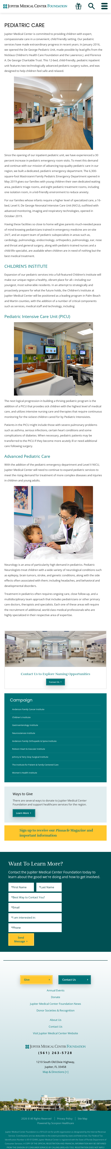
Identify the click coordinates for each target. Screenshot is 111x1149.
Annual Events (55, 977)
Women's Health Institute (26, 785)
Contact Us (54, 682)
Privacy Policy (65, 1105)
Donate (55, 983)
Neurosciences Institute (25, 739)
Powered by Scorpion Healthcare (55, 1109)
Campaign (21, 701)
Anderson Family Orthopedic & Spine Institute (38, 748)
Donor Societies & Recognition (55, 997)
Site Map (82, 1105)
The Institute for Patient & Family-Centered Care (39, 776)
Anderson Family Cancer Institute (30, 711)
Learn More (24, 827)
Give (27, 966)
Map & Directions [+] (55, 1058)
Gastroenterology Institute (27, 729)
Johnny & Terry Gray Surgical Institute (33, 766)
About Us (55, 1006)
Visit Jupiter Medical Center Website (55, 1020)
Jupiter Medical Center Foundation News (55, 990)
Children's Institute (22, 720)
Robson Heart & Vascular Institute (31, 757)
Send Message (66, 926)
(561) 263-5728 (55, 1039)
